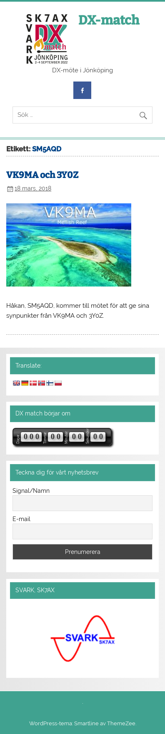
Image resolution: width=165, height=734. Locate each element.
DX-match (108, 20)
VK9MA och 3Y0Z (42, 175)
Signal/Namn (31, 490)
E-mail (21, 519)
